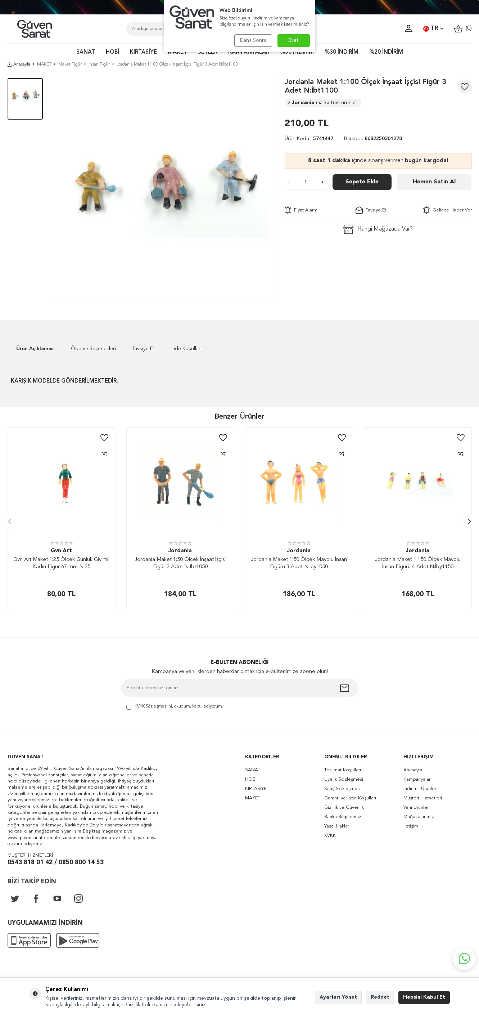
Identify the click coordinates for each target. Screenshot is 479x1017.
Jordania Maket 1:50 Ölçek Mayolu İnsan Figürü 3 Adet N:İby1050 (299, 563)
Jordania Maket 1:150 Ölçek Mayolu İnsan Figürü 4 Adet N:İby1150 (418, 563)
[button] (8, 521)
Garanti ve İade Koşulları (350, 798)
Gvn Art (61, 551)
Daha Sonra (253, 40)
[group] (164, 188)
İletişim (410, 826)
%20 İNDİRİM (386, 52)
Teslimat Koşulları (342, 770)
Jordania (322, 102)
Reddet (380, 997)
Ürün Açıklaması (35, 348)
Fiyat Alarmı (301, 210)
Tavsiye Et (371, 210)
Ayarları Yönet (338, 997)
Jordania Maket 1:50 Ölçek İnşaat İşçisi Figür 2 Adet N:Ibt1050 (180, 563)
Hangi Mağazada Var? (378, 229)
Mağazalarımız (418, 817)
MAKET (177, 52)
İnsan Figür (99, 64)
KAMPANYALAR (248, 52)
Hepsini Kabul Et (424, 997)
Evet (293, 40)
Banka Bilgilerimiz (342, 817)
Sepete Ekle (362, 182)
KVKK (330, 835)
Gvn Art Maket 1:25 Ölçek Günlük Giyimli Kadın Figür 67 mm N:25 (61, 563)
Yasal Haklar (336, 826)
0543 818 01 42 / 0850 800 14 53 (56, 863)
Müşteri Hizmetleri (422, 798)
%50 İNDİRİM (297, 52)
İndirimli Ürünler (419, 788)
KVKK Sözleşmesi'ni (153, 706)
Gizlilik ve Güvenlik (344, 807)
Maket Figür (70, 64)
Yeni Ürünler (416, 807)
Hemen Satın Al (434, 182)
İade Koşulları (186, 348)
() (463, 28)
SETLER (207, 52)
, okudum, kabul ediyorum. (174, 707)
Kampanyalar (416, 779)
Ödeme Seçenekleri (93, 348)
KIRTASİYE (143, 52)
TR (433, 29)
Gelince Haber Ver (447, 210)
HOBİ (112, 52)
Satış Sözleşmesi (342, 788)
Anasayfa (19, 64)
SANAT (85, 52)
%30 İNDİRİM (341, 52)
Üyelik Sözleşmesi (343, 779)
